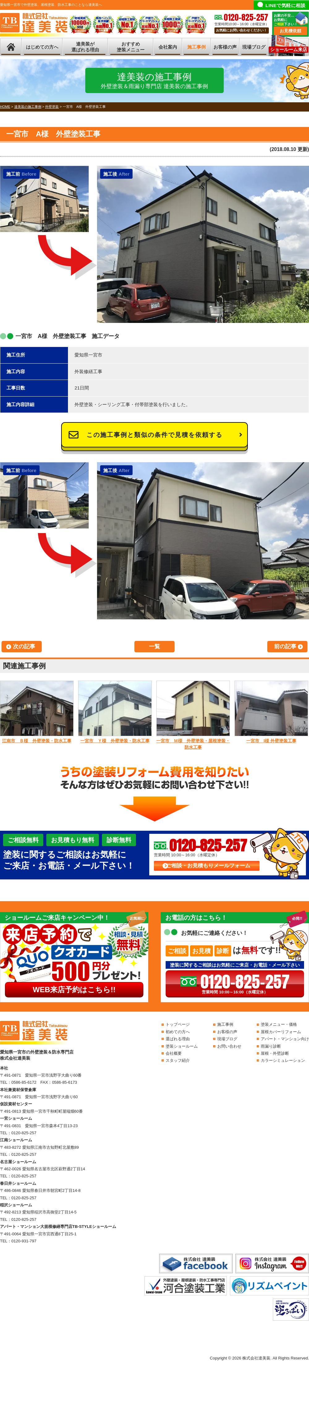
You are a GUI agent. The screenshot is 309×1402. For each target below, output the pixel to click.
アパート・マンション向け (285, 1039)
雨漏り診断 (271, 1046)
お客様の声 (225, 47)
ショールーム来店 (288, 49)
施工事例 (196, 47)
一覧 (154, 646)
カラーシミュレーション (283, 1060)
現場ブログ (253, 47)
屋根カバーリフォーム (281, 1031)
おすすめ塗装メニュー (131, 47)
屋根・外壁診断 (275, 1053)
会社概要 (174, 1053)
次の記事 (24, 646)
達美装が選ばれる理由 (85, 47)
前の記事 (285, 646)
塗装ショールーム (182, 1046)
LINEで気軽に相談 (285, 5)
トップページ (178, 1024)
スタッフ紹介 (178, 1060)
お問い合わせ (229, 1046)
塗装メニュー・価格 (279, 1024)
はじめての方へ (42, 47)
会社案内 (168, 47)
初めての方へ (178, 1031)
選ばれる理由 (178, 1039)
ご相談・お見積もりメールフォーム (208, 866)
